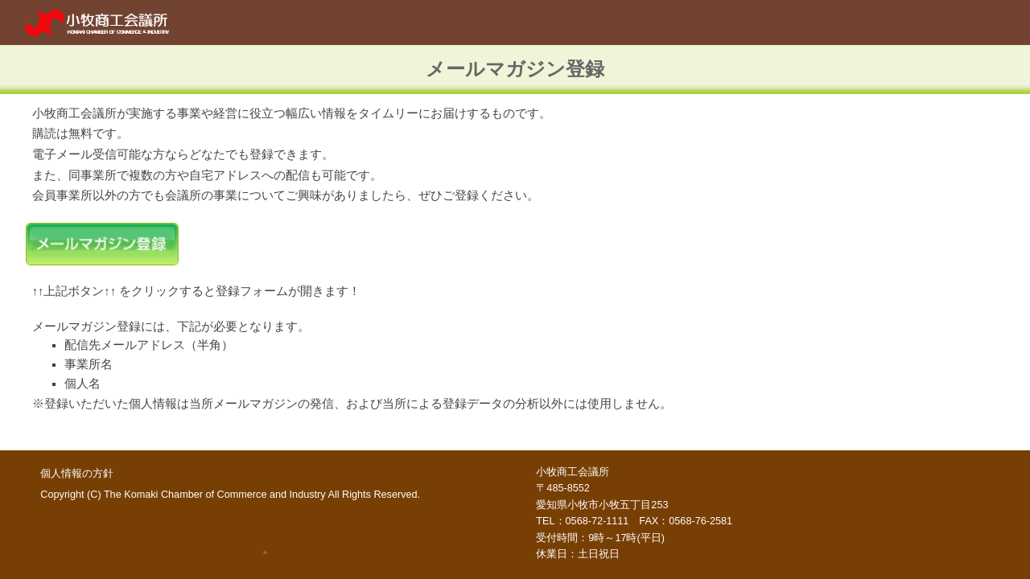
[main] (515, 69)
